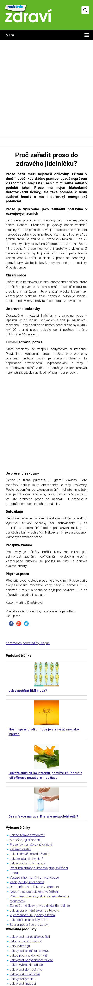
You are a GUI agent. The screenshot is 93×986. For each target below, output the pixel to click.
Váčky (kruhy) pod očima (27, 882)
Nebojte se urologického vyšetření (34, 892)
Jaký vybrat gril (20, 946)
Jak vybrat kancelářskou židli (30, 937)
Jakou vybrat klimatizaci (26, 965)
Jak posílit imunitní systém (28, 920)
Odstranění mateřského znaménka (34, 887)
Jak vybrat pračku (22, 979)
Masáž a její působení (25, 840)
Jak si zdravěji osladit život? (29, 854)
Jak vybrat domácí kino (26, 969)
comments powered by (28, 643)
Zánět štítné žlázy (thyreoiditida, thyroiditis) (40, 905)
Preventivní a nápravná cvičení (31, 844)
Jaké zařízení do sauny (26, 941)
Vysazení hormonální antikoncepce (34, 877)
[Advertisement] (46, 88)
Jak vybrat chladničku (25, 974)
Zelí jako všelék (20, 849)
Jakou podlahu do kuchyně (28, 955)
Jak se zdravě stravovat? (27, 835)
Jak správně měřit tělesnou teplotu (34, 910)
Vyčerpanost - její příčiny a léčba (32, 915)
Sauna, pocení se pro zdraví (29, 924)
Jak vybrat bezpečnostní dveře (31, 960)
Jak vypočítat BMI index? (28, 690)
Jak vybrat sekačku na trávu (29, 951)
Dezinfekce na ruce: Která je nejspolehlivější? (43, 816)
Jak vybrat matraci (23, 983)
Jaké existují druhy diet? (26, 859)
